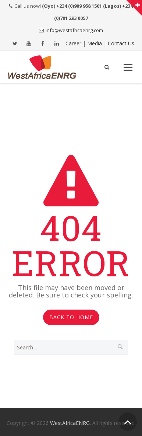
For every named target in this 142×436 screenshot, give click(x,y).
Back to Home (71, 317)
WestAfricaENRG (70, 422)
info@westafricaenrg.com (74, 30)
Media (94, 43)
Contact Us (121, 43)
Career (73, 43)
